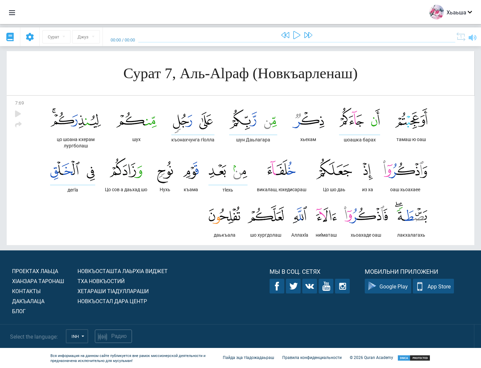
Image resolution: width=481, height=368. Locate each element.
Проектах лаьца (35, 270)
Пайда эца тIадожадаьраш (248, 357)
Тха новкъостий (101, 280)
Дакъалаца (28, 300)
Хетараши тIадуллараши (113, 290)
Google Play (388, 286)
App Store (433, 286)
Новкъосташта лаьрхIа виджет (122, 270)
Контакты (26, 290)
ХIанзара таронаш (38, 280)
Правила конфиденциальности (312, 357)
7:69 (19, 103)
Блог (19, 311)
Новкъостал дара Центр (112, 300)
